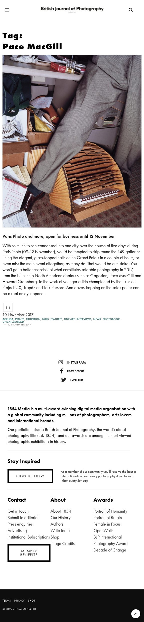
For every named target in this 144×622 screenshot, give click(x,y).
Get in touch (18, 511)
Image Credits (62, 543)
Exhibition (33, 319)
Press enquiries (20, 524)
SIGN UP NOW (30, 475)
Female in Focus (107, 524)
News (97, 319)
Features (56, 319)
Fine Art (69, 319)
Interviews (84, 319)
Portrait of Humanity (110, 511)
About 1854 (60, 511)
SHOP (31, 601)
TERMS (6, 601)
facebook (72, 371)
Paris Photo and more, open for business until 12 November (58, 236)
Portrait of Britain (108, 517)
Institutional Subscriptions (29, 537)
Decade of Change (110, 550)
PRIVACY (19, 601)
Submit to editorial (23, 517)
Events (19, 319)
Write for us (60, 530)
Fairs (45, 319)
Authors (56, 524)
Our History (60, 517)
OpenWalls (103, 530)
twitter (72, 379)
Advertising (17, 530)
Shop (54, 537)
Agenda (7, 319)
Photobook (111, 319)
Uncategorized (13, 321)
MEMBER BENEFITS (29, 552)
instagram (72, 362)
